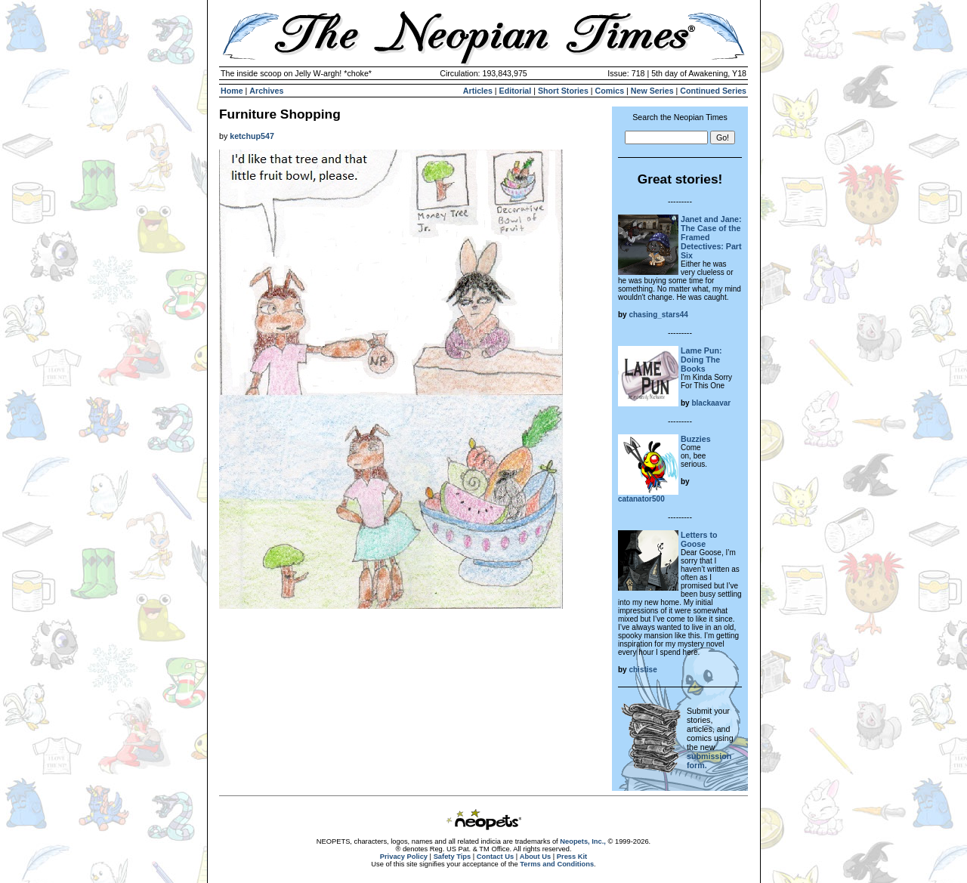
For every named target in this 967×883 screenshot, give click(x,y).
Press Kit (572, 856)
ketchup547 (252, 135)
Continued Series (713, 90)
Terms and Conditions (557, 864)
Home (232, 90)
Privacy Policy (404, 856)
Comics (610, 90)
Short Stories (563, 90)
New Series (652, 90)
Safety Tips (452, 856)
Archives (266, 90)
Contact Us (495, 856)
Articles (478, 90)
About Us (535, 856)
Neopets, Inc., (583, 841)
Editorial (515, 90)
